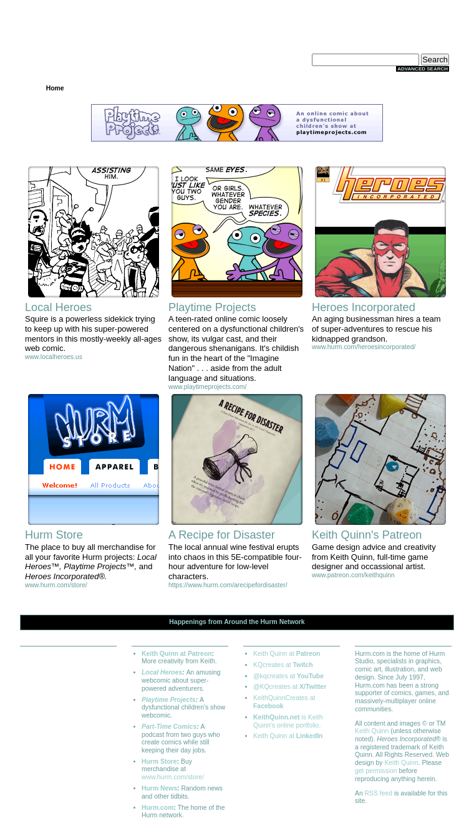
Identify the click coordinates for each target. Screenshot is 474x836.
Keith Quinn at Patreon (177, 653)
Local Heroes (162, 672)
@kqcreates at (288, 676)
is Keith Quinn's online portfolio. (287, 721)
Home (55, 88)
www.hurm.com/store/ (56, 585)
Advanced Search (422, 69)
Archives (176, 88)
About (418, 88)
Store (297, 88)
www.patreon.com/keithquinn (353, 575)
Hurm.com (157, 807)
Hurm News (159, 788)
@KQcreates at (289, 686)
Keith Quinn (372, 731)
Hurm (269, 621)
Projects (115, 88)
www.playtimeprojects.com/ (207, 386)
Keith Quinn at (286, 653)
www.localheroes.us (53, 356)
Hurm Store (159, 761)
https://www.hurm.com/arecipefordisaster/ (228, 585)
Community (236, 88)
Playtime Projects (169, 699)
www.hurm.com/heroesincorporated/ (363, 347)
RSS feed (378, 793)
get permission (376, 770)
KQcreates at (283, 664)
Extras (358, 88)
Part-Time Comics (169, 726)
